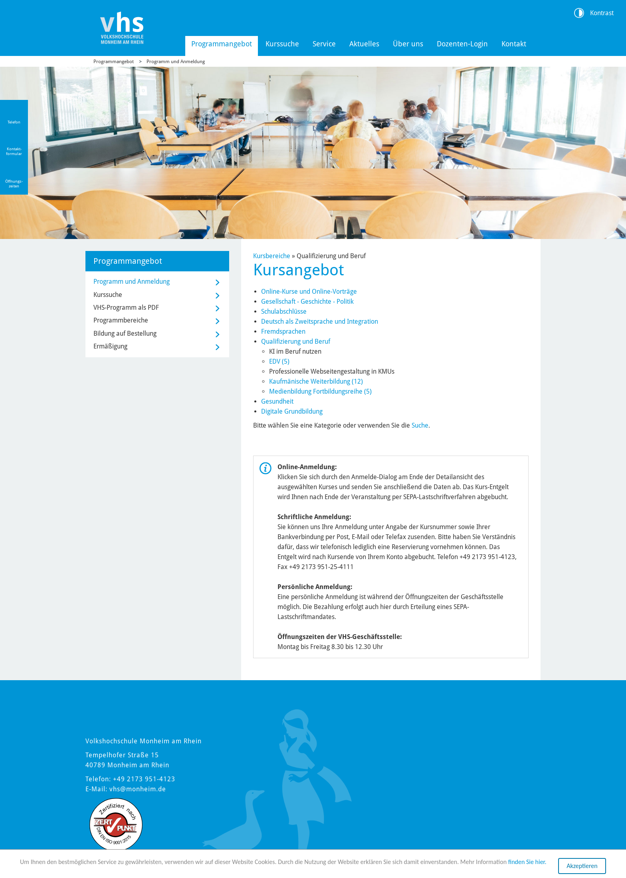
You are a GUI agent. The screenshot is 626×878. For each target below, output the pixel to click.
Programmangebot (221, 44)
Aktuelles (364, 44)
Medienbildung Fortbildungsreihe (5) (320, 391)
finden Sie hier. (527, 862)
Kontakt (513, 44)
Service (324, 44)
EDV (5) (279, 361)
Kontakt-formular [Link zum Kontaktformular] (14, 151)
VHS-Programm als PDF (126, 307)
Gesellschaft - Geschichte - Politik (307, 301)
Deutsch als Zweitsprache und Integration (319, 321)
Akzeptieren (582, 866)
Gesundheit (277, 401)
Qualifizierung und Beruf (295, 341)
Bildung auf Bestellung (124, 333)
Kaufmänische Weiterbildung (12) (316, 381)
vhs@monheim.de (137, 789)
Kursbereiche (271, 256)
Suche (420, 425)
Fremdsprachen (283, 331)
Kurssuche (282, 44)
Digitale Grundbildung (292, 411)
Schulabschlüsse (284, 311)
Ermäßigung (110, 346)
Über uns (408, 44)
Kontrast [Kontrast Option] (602, 13)
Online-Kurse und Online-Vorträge (309, 291)
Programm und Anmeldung (176, 61)
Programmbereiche (120, 320)
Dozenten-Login (462, 44)
